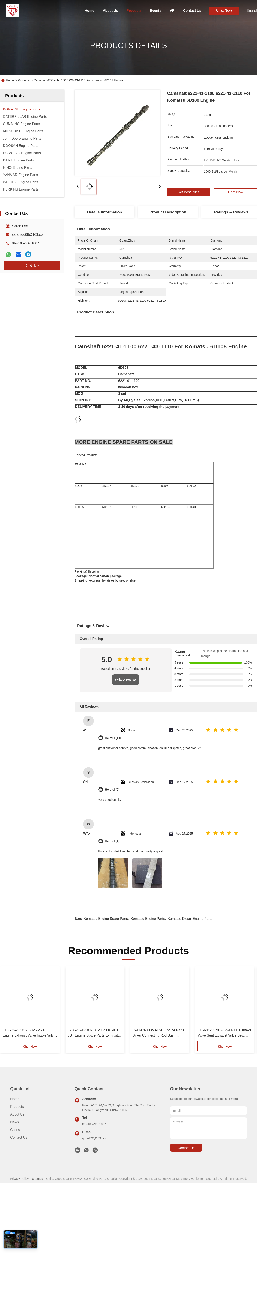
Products (134, 10)
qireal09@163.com (95, 1138)
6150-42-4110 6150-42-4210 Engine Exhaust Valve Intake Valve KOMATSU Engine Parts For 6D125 (30, 1033)
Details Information (104, 212)
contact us (186, 1148)
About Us (110, 10)
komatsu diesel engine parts (190, 918)
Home (89, 10)
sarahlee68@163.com (29, 234)
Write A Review (125, 679)
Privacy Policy (19, 1178)
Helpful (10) (113, 738)
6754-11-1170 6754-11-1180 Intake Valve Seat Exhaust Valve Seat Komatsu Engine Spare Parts (224, 1033)
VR (172, 10)
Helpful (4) (112, 841)
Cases (15, 1130)
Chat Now (224, 10)
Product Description (167, 212)
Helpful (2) (112, 790)
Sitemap (37, 1178)
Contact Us (192, 10)
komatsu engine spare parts (106, 918)
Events (155, 10)
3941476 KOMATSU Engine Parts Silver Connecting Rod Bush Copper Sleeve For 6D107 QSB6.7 (159, 1033)
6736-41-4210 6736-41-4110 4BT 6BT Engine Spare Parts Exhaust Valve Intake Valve (93, 1033)
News (14, 1122)
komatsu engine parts (148, 918)
